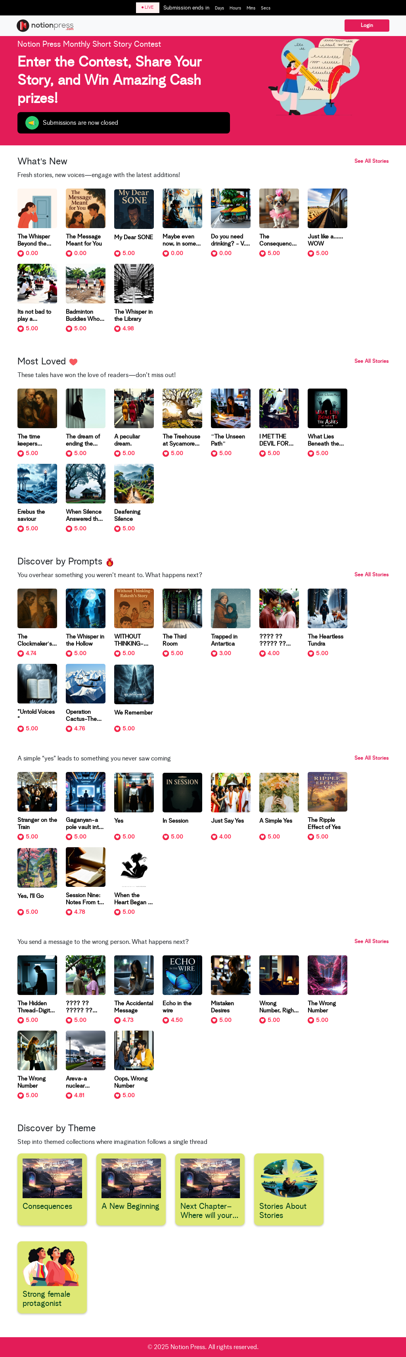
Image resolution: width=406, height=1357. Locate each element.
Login (367, 25)
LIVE (148, 7)
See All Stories (371, 161)
